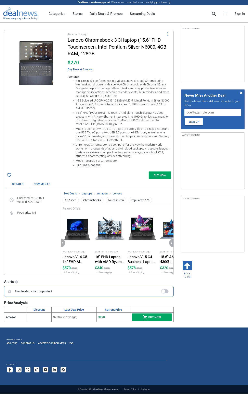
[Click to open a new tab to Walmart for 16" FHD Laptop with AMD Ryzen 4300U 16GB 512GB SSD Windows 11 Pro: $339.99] (109, 243)
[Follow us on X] (27, 369)
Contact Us (28, 343)
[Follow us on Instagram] (18, 369)
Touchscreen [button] (116, 200)
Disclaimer (145, 389)
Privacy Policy (130, 389)
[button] (88, 100)
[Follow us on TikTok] (36, 369)
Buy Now (152, 317)
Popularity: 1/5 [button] (140, 200)
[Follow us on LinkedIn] (54, 369)
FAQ (71, 343)
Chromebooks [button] (92, 200)
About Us (11, 343)
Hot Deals (70, 193)
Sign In (239, 14)
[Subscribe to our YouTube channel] (45, 369)
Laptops (87, 193)
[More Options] (167, 33)
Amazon (102, 193)
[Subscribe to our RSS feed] (63, 369)
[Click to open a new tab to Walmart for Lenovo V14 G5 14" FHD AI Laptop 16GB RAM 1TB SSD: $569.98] (77, 243)
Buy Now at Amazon (80, 69)
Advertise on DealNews (52, 343)
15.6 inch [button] (70, 200)
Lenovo (117, 193)
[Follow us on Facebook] (9, 369)
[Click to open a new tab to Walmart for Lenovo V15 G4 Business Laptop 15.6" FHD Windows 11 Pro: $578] (142, 243)
